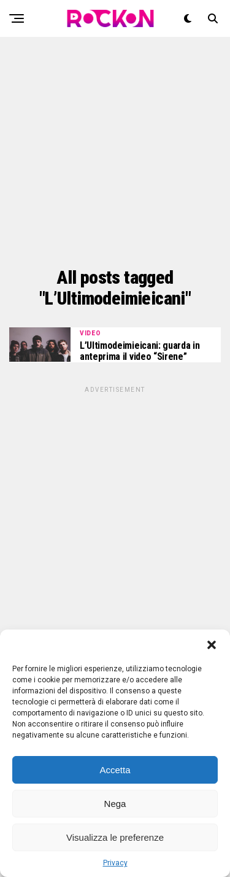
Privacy (115, 863)
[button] (211, 645)
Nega (115, 803)
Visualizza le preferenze (115, 837)
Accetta (114, 770)
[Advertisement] (115, 152)
